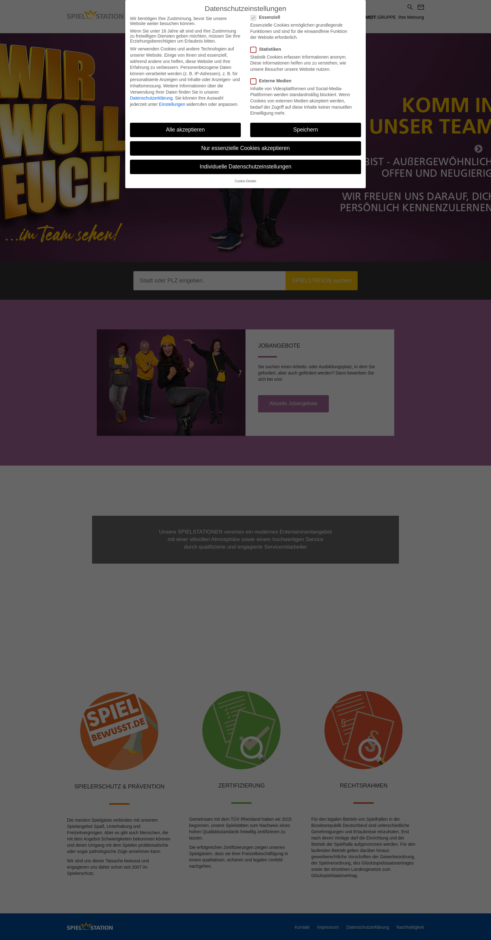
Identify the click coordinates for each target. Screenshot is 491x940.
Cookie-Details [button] (245, 175)
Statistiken (267, 42)
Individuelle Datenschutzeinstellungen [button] (246, 160)
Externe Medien (272, 74)
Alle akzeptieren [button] (185, 123)
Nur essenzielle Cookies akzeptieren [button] (245, 142)
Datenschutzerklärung (151, 91)
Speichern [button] (305, 123)
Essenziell (267, 10)
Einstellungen (172, 97)
